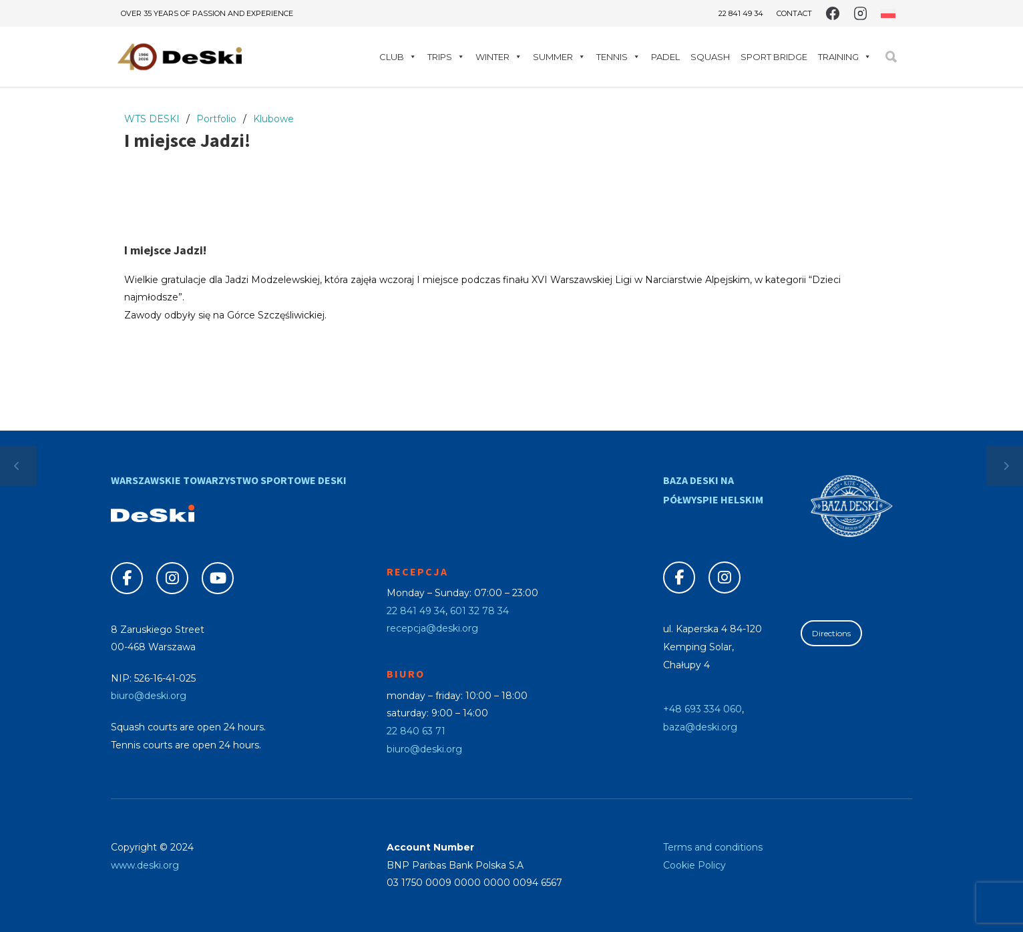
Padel (665, 56)
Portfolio (216, 119)
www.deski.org (145, 865)
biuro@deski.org (148, 696)
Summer (559, 57)
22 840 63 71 (416, 731)
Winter (498, 57)
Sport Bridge (774, 56)
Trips (446, 57)
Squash (710, 56)
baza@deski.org (700, 727)
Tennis (618, 57)
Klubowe (273, 119)
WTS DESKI (152, 119)
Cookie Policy (694, 865)
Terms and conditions (713, 847)
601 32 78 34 (479, 611)
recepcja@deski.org (432, 628)
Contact (794, 13)
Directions (831, 633)
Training (844, 57)
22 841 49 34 (741, 13)
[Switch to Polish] (888, 13)
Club (398, 57)
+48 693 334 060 (702, 709)
